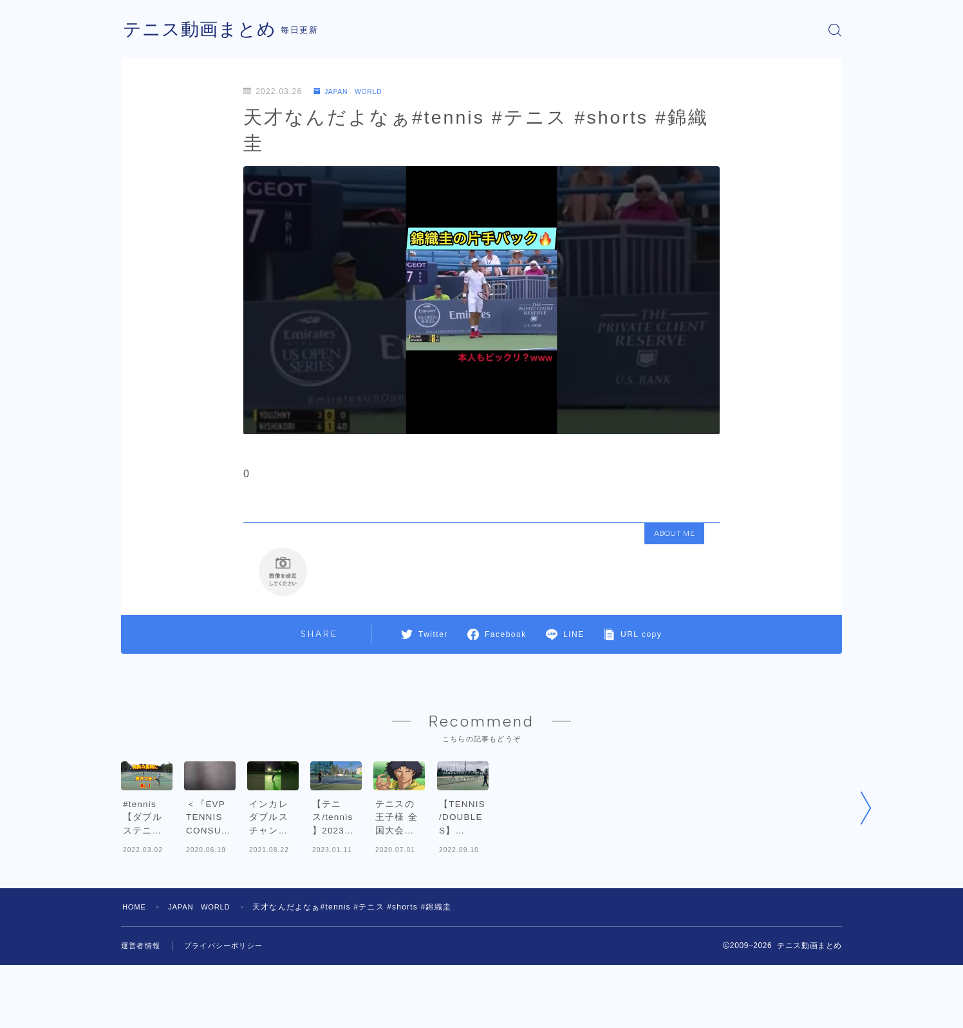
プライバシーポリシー (229, 1008)
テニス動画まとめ (204, 30)
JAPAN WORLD (353, 91)
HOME (135, 970)
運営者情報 (142, 1008)
